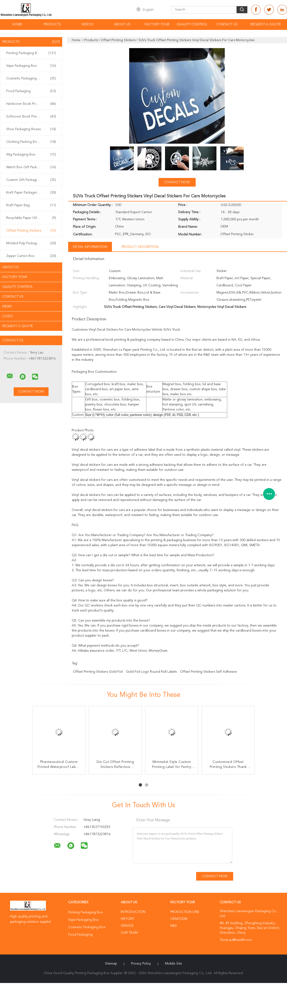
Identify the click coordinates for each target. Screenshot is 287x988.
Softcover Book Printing (31, 116)
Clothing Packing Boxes (31, 141)
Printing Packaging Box (31, 53)
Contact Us (226, 24)
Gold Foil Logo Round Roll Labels (151, 671)
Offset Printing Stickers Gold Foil (98, 671)
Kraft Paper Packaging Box (31, 192)
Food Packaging (31, 91)
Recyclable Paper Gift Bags (31, 218)
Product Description (140, 247)
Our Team (129, 932)
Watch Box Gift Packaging (31, 167)
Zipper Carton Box (31, 256)
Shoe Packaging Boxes (31, 129)
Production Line (184, 912)
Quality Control (192, 24)
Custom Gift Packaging (31, 180)
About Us (122, 24)
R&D (173, 925)
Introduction (133, 912)
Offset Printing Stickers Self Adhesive (208, 671)
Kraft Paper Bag (31, 205)
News (7, 306)
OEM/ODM (178, 919)
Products (52, 24)
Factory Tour (157, 24)
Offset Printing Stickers (31, 230)
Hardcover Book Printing (31, 103)
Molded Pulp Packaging (31, 243)
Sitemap (111, 963)
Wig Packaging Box (31, 154)
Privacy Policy (141, 963)
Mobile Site (173, 963)
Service (127, 925)
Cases (7, 316)
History (127, 919)
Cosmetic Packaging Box (31, 78)
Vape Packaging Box (31, 65)
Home (17, 24)
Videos (87, 24)
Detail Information (90, 247)
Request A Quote (265, 24)
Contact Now (177, 182)
